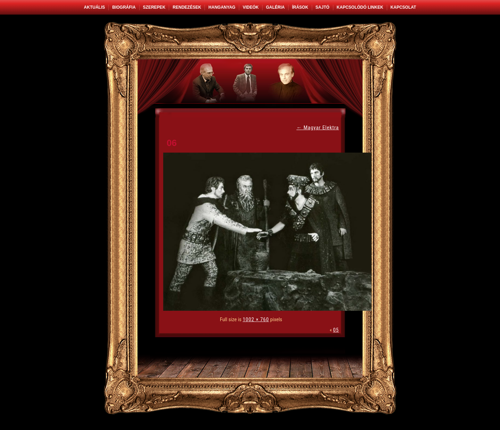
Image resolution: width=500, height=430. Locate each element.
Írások (300, 7)
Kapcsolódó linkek (360, 7)
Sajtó (323, 7)
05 (336, 330)
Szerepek (154, 7)
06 (172, 143)
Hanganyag (221, 7)
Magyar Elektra (318, 127)
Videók (251, 7)
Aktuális (94, 7)
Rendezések (187, 7)
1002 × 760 (256, 319)
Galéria (275, 7)
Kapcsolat (403, 7)
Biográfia (123, 7)
